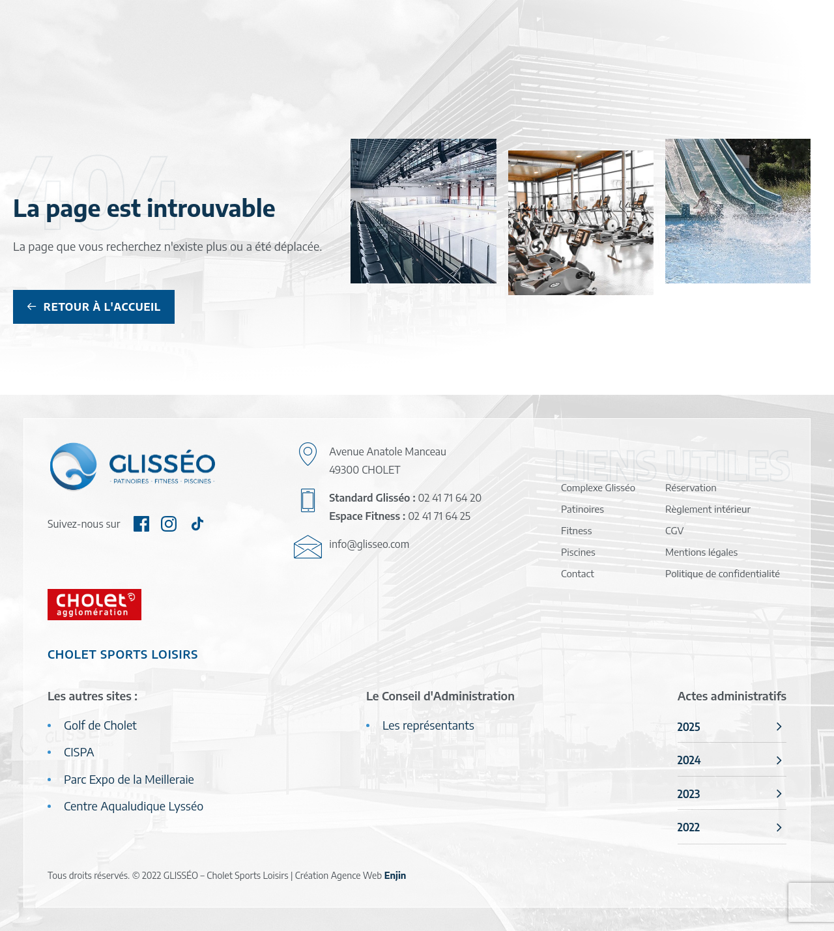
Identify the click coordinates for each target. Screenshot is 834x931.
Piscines (578, 552)
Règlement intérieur (708, 509)
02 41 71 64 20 (450, 497)
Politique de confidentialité (722, 573)
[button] (141, 526)
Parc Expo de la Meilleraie (129, 778)
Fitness (576, 530)
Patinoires (582, 509)
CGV (674, 530)
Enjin (395, 875)
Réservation (691, 487)
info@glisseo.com (369, 544)
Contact (577, 573)
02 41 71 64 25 (439, 516)
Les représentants (428, 724)
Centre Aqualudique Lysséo (133, 805)
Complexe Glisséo (598, 487)
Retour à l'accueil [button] (94, 306)
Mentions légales (701, 552)
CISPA (79, 751)
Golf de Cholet (100, 724)
